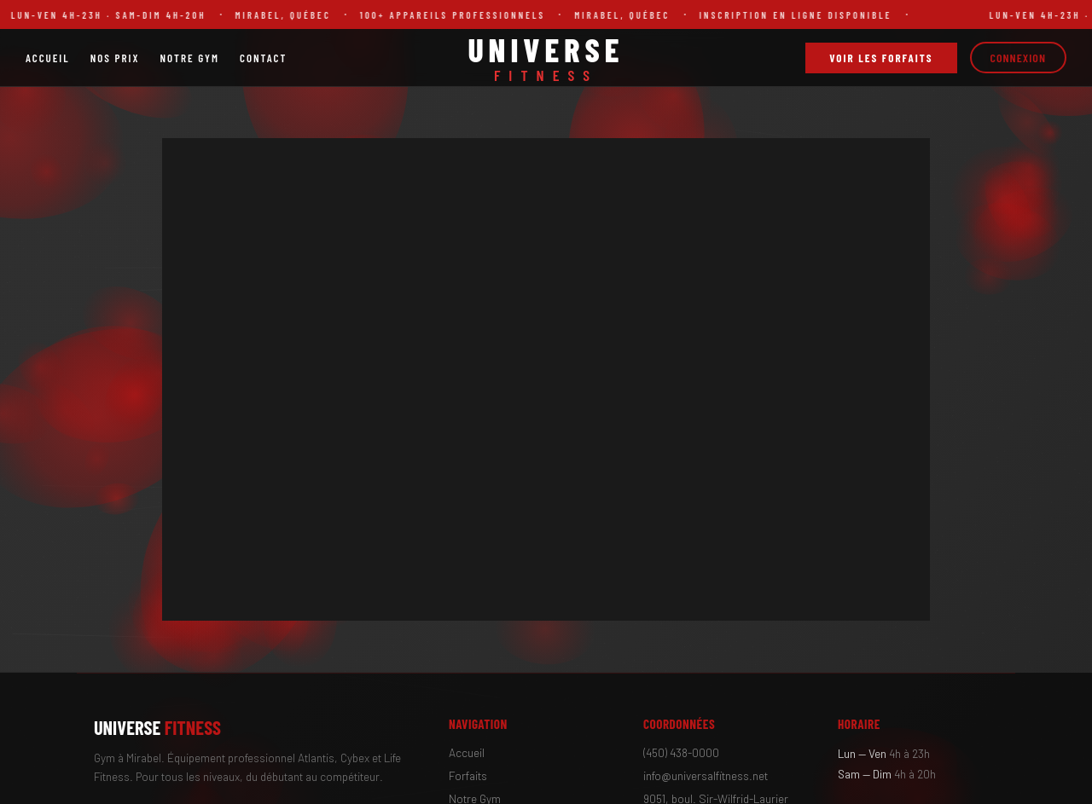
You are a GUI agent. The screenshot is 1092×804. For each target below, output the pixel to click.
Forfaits (468, 775)
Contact (263, 58)
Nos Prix (115, 58)
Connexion (1018, 57)
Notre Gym (189, 58)
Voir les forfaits (880, 58)
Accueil (48, 58)
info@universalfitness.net (705, 775)
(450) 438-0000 (681, 752)
